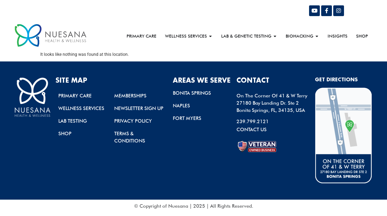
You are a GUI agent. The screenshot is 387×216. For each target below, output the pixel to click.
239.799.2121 (252, 121)
